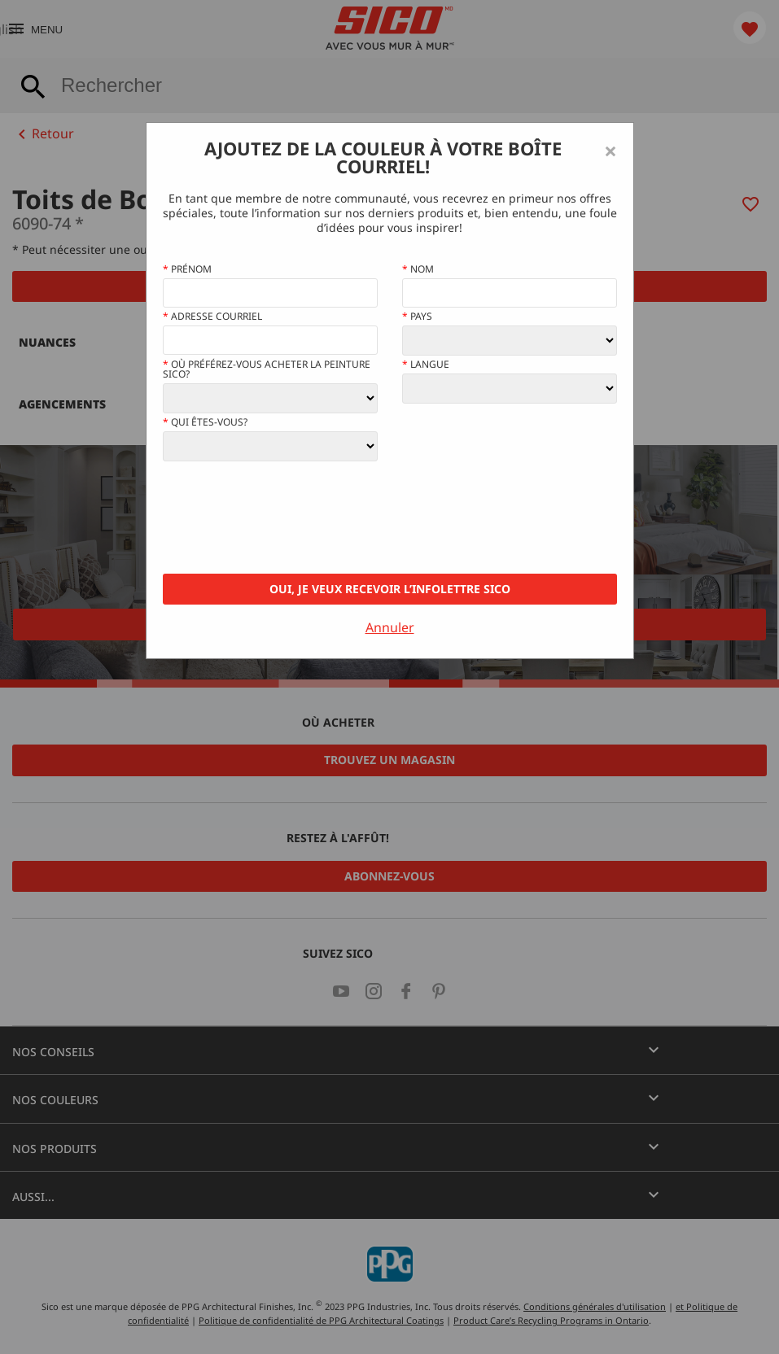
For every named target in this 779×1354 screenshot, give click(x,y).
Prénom (187, 269)
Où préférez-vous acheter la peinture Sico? (266, 369)
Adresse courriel (212, 316)
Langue (425, 364)
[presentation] (286, 517)
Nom (418, 269)
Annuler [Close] (389, 627)
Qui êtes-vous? (205, 422)
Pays (417, 316)
